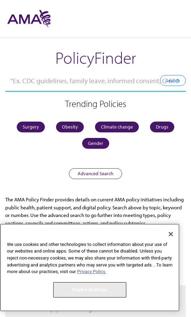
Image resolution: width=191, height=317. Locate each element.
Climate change (117, 127)
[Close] (170, 234)
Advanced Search (95, 173)
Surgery (31, 127)
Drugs (162, 127)
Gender (95, 143)
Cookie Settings (90, 289)
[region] (90, 267)
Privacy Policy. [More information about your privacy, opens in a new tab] (91, 271)
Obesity (70, 127)
